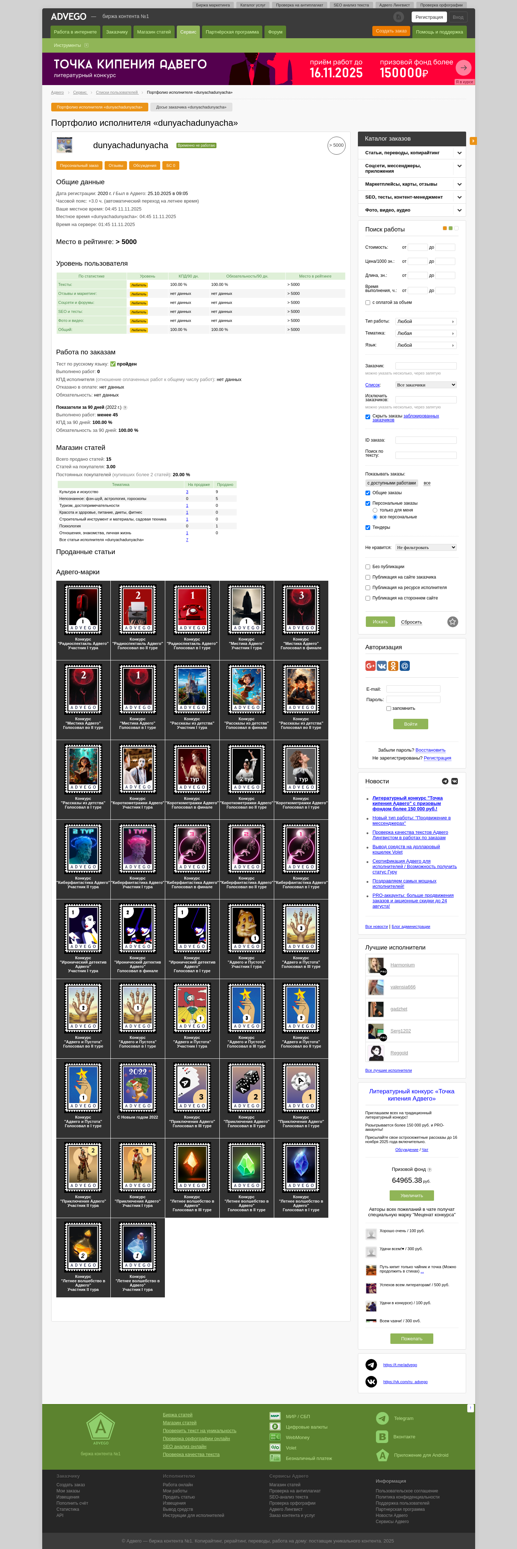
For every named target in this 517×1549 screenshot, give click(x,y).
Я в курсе (464, 82)
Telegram (394, 1418)
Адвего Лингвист (395, 5)
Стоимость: (376, 247)
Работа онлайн (178, 1484)
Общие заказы (387, 493)
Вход (458, 17)
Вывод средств (178, 1509)
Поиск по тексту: (374, 453)
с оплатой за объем (392, 303)
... (422, 1271)
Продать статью (179, 1497)
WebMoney (290, 1437)
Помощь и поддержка (439, 32)
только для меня (396, 510)
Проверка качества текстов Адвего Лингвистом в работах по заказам (410, 834)
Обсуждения (144, 165)
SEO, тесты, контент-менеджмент (404, 197)
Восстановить (431, 750)
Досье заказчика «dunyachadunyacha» (191, 107)
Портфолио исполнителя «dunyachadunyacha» (100, 107)
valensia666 (403, 987)
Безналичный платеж (301, 1458)
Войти (410, 724)
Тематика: (375, 333)
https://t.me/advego (400, 1365)
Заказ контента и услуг (292, 1515)
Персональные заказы (395, 503)
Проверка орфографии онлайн (196, 1438)
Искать (380, 621)
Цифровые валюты (299, 1427)
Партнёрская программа (232, 32)
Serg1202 (401, 1031)
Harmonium (403, 965)
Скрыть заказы (406, 418)
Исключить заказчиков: (377, 398)
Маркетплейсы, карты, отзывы (401, 184)
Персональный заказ (79, 165)
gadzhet (399, 1009)
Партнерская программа (400, 1509)
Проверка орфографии (441, 5)
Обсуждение (407, 1149)
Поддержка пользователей (403, 1503)
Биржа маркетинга (213, 5)
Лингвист (286, 1509)
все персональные (398, 517)
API (60, 1515)
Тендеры (381, 528)
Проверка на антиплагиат (299, 5)
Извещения (68, 1497)
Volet (283, 1448)
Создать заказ (391, 31)
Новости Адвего (392, 1515)
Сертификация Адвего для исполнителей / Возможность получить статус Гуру (415, 866)
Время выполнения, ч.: (381, 289)
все (427, 483)
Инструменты (67, 45)
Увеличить (411, 1195)
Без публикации (388, 567)
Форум (275, 32)
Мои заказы (68, 1490)
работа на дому (289, 1541)
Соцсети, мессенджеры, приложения (393, 168)
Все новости (376, 926)
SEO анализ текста (351, 5)
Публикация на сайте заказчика (404, 577)
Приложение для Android (412, 1455)
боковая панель (473, 141)
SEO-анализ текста (289, 1497)
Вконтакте (396, 1436)
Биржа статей (178, 1414)
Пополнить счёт (72, 1503)
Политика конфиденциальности (408, 1497)
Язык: (371, 345)
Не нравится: (378, 548)
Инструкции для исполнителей (193, 1515)
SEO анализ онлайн (185, 1446)
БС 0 (170, 165)
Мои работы (175, 1490)
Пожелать (411, 1338)
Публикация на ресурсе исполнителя (410, 588)
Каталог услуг (253, 5)
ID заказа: (375, 440)
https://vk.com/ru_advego (406, 1382)
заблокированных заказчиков (406, 417)
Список (372, 385)
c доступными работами (392, 483)
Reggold (399, 1052)
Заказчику (117, 32)
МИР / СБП (290, 1416)
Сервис (188, 32)
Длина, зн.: (376, 276)
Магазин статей (154, 32)
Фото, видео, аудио (388, 210)
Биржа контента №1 (125, 16)
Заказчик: (375, 366)
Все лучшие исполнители (388, 1070)
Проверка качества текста (191, 1454)
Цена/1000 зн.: (380, 262)
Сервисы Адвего (392, 1521)
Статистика (68, 1509)
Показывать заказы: (385, 474)
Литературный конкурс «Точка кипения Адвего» (412, 1095)
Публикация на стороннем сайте (405, 598)
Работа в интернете (75, 32)
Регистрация (429, 17)
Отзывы (116, 165)
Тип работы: (377, 321)
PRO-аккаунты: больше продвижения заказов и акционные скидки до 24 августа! (413, 901)
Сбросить (411, 622)
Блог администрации (411, 926)
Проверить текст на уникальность (200, 1430)
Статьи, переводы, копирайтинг (402, 152)
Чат (425, 1149)
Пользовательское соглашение (407, 1490)
